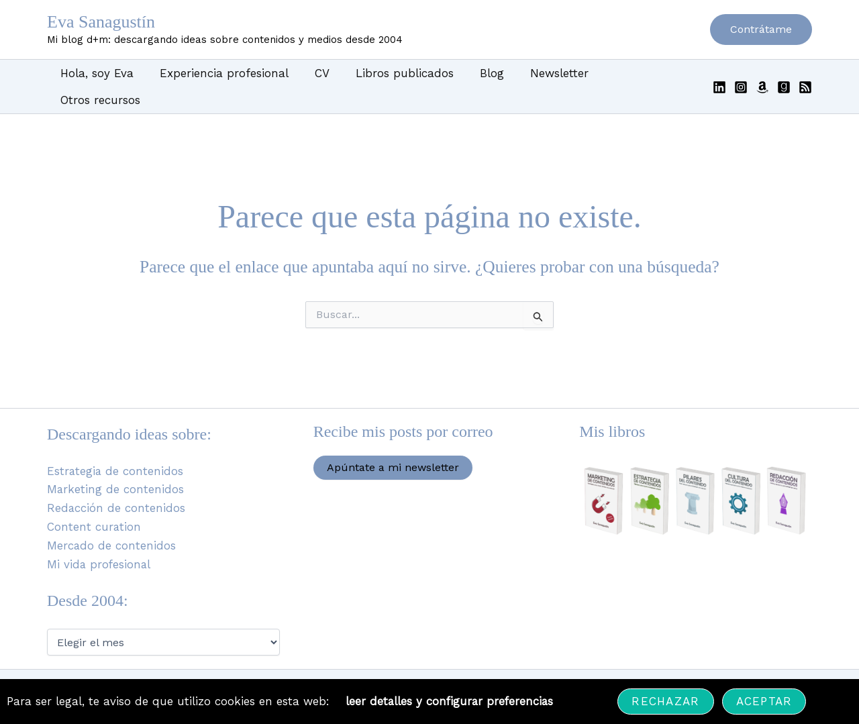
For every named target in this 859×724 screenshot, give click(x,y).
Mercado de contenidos (111, 520)
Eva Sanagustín (101, 22)
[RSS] (805, 74)
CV (313, 73)
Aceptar (765, 701)
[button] (761, 29)
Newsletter (540, 73)
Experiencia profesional (218, 73)
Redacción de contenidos (116, 482)
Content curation (94, 501)
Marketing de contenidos (116, 463)
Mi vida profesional (99, 539)
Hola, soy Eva (95, 73)
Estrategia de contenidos (116, 445)
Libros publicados (393, 73)
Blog (476, 73)
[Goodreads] (784, 74)
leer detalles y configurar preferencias (450, 701)
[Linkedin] (719, 74)
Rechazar (667, 701)
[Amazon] (762, 74)
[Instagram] (741, 74)
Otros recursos (632, 73)
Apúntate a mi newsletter (393, 440)
